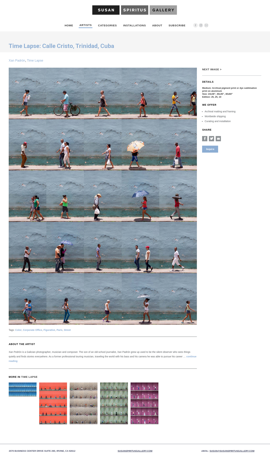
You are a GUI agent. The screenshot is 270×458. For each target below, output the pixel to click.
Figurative (49, 330)
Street (67, 330)
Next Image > (211, 69)
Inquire (210, 149)
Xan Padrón (17, 60)
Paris (59, 330)
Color (18, 330)
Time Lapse (35, 60)
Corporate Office (32, 330)
